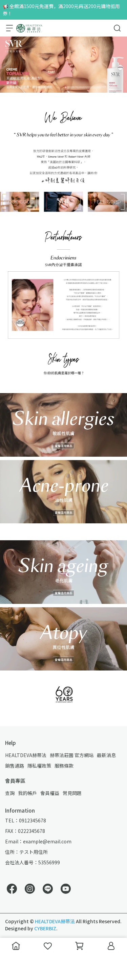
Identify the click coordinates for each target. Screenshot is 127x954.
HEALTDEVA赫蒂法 (25, 755)
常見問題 (72, 793)
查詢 (10, 793)
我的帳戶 (27, 793)
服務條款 (64, 765)
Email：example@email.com (38, 841)
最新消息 (106, 755)
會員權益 (49, 793)
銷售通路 (14, 765)
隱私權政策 (39, 765)
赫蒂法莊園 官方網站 (71, 755)
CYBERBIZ (45, 928)
